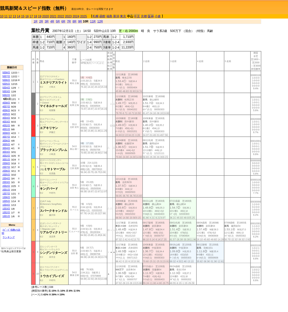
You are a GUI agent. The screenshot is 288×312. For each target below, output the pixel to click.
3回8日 (6, 133)
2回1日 (6, 189)
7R (69, 21)
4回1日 (6, 129)
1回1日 (6, 216)
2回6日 (6, 170)
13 (14, 16)
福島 (109, 16)
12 (10, 16)
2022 (60, 16)
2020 (45, 16)
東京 (123, 16)
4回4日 (6, 117)
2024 (76, 16)
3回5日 (6, 144)
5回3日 (6, 91)
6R (63, 21)
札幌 (96, 16)
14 (18, 16)
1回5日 (6, 201)
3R (47, 21)
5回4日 (6, 87)
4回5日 (6, 114)
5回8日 (6, 72)
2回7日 (6, 167)
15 (22, 16)
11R (93, 21)
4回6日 (6, 110)
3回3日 (6, 152)
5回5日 (6, 83)
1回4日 (6, 204)
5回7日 (6, 76)
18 (35, 16)
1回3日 (6, 208)
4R (52, 21)
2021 (53, 16)
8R (74, 21)
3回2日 (6, 155)
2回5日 (6, 174)
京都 (144, 16)
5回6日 (6, 80)
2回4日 (6, 178)
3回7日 (6, 136)
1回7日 (6, 193)
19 (39, 16)
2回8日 (6, 163)
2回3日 (6, 182)
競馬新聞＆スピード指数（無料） (34, 8)
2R (41, 21)
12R (100, 21)
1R (35, 21)
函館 (102, 16)
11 (6, 16)
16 (27, 16)
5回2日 (6, 95)
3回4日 (6, 148)
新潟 (116, 16)
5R (58, 21)
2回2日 (6, 186)
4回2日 (6, 125)
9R (80, 21)
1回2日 (6, 212)
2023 (68, 16)
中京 (137, 16)
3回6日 (6, 140)
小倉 (158, 16)
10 (1, 16)
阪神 (151, 16)
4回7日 (6, 106)
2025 (83, 16)
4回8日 (6, 102)
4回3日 (6, 121)
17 (31, 16)
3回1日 (6, 159)
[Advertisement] (12, 41)
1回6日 (6, 197)
